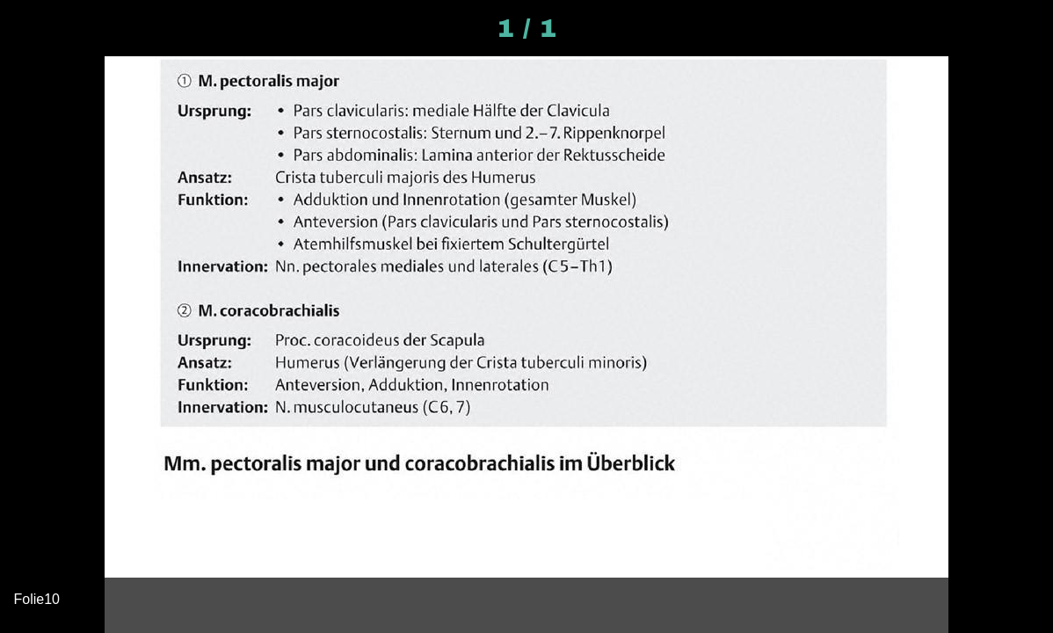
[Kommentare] (1025, 28)
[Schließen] (28, 28)
